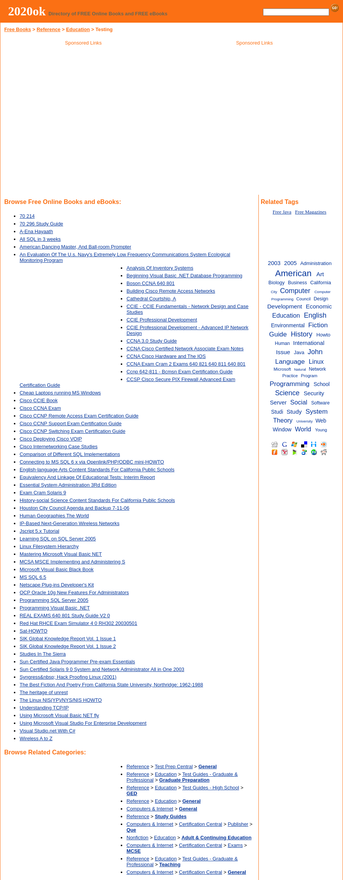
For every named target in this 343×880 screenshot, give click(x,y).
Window (282, 430)
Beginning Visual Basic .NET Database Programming (184, 275)
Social (298, 402)
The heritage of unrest (44, 692)
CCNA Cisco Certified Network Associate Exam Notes (185, 348)
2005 (290, 263)
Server (278, 402)
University (304, 421)
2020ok (27, 11)
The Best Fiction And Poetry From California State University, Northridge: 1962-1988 (111, 685)
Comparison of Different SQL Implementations (70, 454)
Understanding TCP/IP (44, 708)
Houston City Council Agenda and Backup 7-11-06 (74, 508)
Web (320, 421)
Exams (235, 845)
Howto (323, 335)
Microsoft (282, 369)
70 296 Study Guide (41, 224)
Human (282, 343)
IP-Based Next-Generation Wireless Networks (70, 523)
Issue (283, 352)
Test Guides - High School (210, 788)
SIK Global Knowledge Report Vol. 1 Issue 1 (68, 638)
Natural (300, 369)
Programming (290, 384)
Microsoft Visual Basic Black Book (57, 569)
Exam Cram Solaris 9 (43, 493)
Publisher (238, 824)
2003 (274, 263)
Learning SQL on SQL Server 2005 (58, 539)
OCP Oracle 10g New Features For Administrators (74, 592)
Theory (283, 420)
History (301, 334)
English (315, 315)
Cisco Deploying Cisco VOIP (51, 439)
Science (287, 393)
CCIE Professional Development (162, 320)
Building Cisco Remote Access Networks (171, 291)
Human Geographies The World (54, 516)
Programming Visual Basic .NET (55, 608)
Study (293, 411)
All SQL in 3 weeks (40, 239)
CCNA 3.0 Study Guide (152, 341)
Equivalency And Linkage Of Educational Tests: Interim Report (87, 477)
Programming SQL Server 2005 (54, 600)
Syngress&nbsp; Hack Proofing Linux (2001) (68, 677)
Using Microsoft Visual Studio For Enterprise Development (83, 723)
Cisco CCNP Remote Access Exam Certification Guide (79, 416)
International (308, 343)
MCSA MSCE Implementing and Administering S (72, 562)
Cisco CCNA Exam (40, 408)
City (274, 292)
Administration (315, 263)
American (293, 273)
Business (297, 282)
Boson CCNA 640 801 (151, 283)
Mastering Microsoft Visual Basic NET (61, 554)
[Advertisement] (254, 103)
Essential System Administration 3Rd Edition (68, 485)
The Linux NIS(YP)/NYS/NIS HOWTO (61, 700)
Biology (276, 282)
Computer (295, 291)
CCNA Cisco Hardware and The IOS (166, 356)
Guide (278, 334)
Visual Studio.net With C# (47, 731)
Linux (316, 361)
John (315, 352)
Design (321, 299)
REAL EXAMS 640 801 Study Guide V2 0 (65, 615)
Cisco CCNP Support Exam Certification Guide (71, 423)
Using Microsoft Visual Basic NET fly (59, 715)
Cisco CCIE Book (39, 400)
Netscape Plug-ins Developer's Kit (57, 585)
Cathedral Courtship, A (151, 299)
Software (320, 403)
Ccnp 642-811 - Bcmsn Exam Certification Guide (180, 372)
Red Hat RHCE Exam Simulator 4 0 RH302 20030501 (78, 623)
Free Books (17, 29)
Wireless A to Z (36, 738)
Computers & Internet (150, 809)
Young (321, 430)
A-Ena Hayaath (36, 231)
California (320, 282)
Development (284, 306)
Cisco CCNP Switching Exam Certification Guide (72, 431)
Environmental (288, 325)
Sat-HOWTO (33, 631)
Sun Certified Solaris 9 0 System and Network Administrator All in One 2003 (102, 669)
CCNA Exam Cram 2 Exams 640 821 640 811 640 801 (186, 364)
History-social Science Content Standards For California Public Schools (97, 500)
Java (299, 352)
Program (309, 375)
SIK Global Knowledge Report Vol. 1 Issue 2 (68, 646)
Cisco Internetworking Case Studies (59, 446)
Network (317, 369)
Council (303, 299)
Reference (48, 29)
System (316, 411)
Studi (277, 412)
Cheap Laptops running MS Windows (60, 393)
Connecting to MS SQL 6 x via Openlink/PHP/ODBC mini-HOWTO (92, 462)
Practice (290, 375)
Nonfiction (137, 837)
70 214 (27, 216)
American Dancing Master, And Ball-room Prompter (75, 247)
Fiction (318, 325)
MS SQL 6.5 (33, 577)
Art (320, 274)
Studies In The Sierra (43, 654)
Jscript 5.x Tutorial (39, 531)
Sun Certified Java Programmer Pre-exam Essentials (77, 662)
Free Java (282, 212)
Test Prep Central (174, 766)
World (303, 429)
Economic (319, 306)
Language (290, 361)
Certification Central (200, 824)
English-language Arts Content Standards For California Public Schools (97, 469)
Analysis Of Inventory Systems (160, 268)
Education (78, 29)
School (321, 384)
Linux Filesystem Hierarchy (49, 546)
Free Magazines (310, 212)
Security (314, 393)
